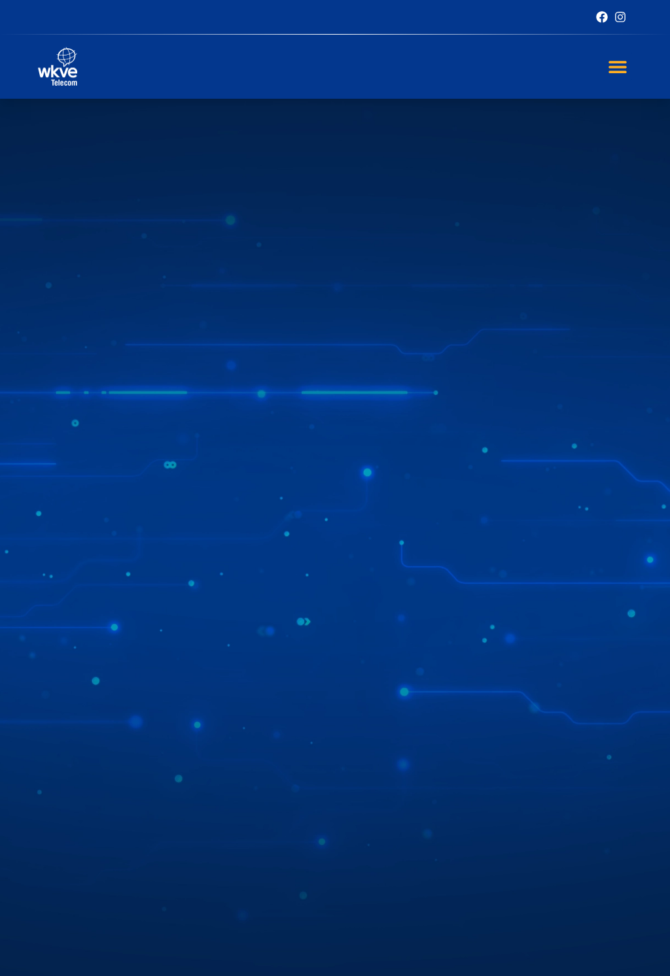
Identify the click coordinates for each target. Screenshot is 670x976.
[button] (617, 66)
